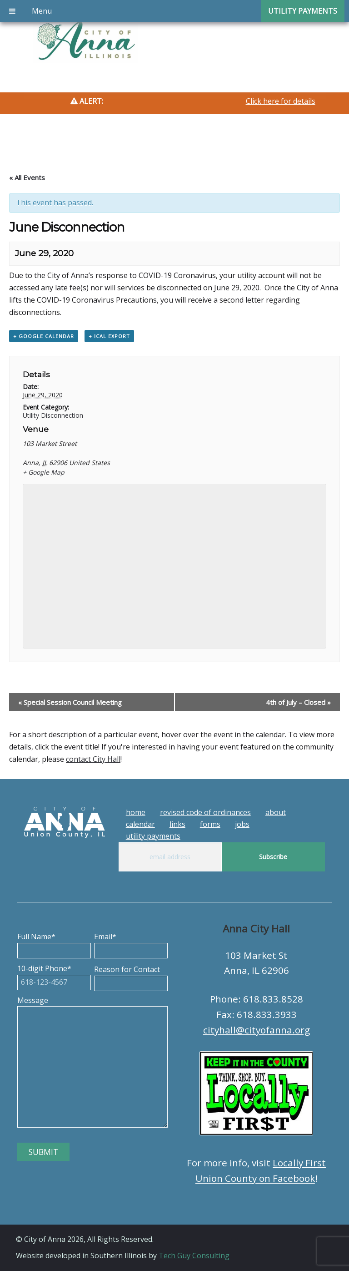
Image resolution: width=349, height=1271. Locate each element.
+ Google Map (44, 472)
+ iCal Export (109, 336)
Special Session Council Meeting (70, 702)
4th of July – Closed (298, 702)
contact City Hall (93, 759)
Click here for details (280, 101)
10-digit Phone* (54, 975)
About (275, 812)
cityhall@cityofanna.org (256, 1029)
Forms (210, 824)
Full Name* (54, 943)
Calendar (140, 824)
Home (135, 812)
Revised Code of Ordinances (205, 812)
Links (177, 824)
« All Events (27, 177)
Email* (131, 943)
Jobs (242, 824)
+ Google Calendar (43, 336)
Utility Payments (153, 836)
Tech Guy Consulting (194, 1256)
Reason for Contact (131, 976)
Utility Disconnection (53, 415)
